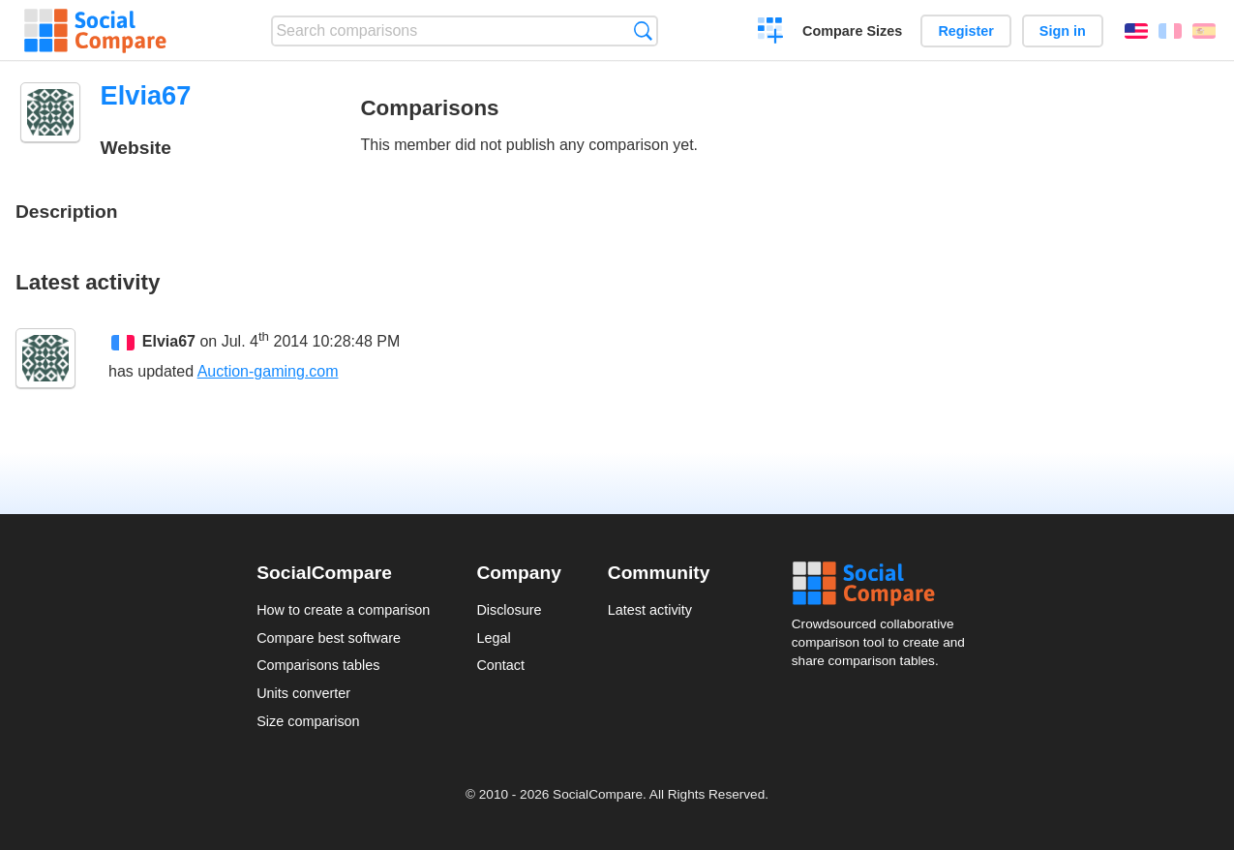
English (1136, 31)
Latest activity (650, 610)
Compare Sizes (852, 31)
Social (885, 584)
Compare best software (328, 638)
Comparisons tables (317, 665)
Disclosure (508, 610)
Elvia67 (169, 341)
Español (1204, 31)
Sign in (1062, 31)
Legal (493, 638)
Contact (500, 665)
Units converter (303, 693)
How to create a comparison (343, 610)
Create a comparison (771, 33)
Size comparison (307, 721)
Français (1170, 31)
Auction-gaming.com (268, 371)
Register (966, 31)
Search (643, 30)
